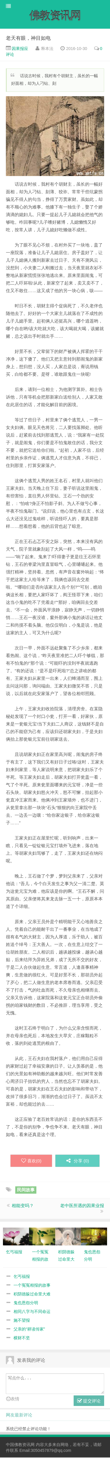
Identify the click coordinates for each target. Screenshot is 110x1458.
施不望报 (21, 1321)
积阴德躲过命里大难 (31, 1294)
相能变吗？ (23, 1206)
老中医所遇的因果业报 (82, 1206)
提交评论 (89, 1401)
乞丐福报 (21, 1277)
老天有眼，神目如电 (28, 38)
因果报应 (20, 48)
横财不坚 (21, 1338)
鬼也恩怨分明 (25, 1303)
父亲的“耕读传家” (29, 1329)
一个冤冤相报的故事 (31, 1285)
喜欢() (30, 1161)
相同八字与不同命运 (31, 1312)
